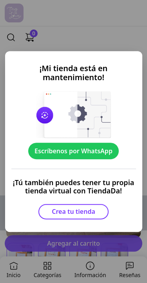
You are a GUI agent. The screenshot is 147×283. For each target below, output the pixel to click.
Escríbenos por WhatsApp (73, 151)
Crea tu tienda (73, 211)
